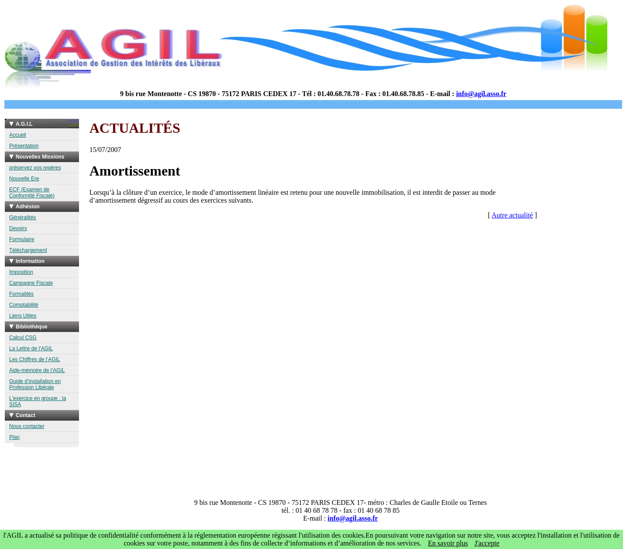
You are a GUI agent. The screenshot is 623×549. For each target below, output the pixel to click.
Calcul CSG (23, 338)
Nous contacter (27, 426)
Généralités (22, 217)
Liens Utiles (22, 316)
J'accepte (487, 543)
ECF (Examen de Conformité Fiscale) (32, 192)
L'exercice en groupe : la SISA (37, 401)
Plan (14, 437)
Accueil (17, 135)
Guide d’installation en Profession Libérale (35, 384)
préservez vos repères (35, 168)
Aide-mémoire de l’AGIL (37, 370)
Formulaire (21, 239)
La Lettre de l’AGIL (31, 348)
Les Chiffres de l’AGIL (34, 359)
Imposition (21, 272)
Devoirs (18, 228)
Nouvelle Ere (24, 179)
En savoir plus (448, 543)
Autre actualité (512, 215)
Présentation (23, 146)
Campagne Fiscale (31, 283)
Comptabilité (23, 305)
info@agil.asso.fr (481, 93)
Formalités (21, 294)
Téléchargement (28, 250)
